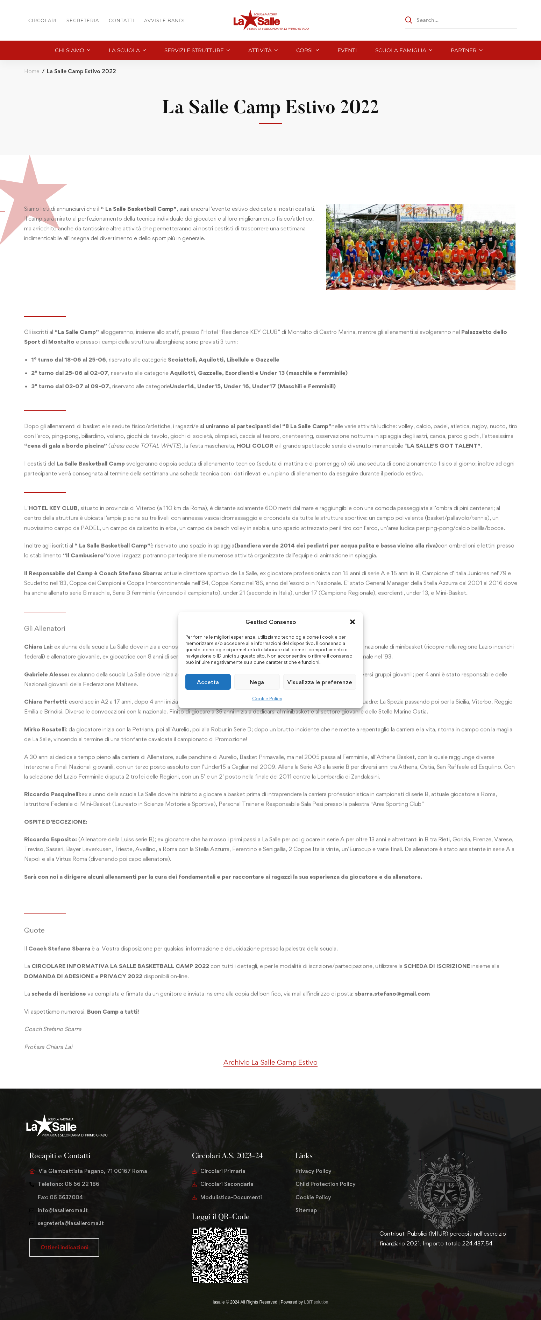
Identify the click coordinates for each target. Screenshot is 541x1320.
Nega (257, 682)
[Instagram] (401, 1265)
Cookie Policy (267, 698)
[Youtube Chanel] (413, 1265)
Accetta (208, 682)
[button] (352, 621)
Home (31, 71)
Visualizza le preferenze (319, 682)
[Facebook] (390, 1265)
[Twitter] (379, 1265)
